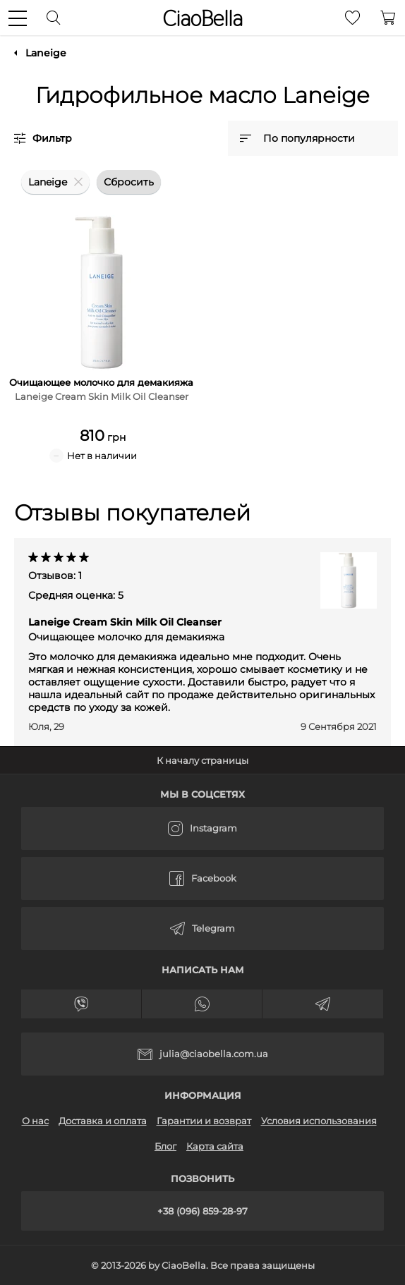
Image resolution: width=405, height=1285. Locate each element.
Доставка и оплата (103, 1120)
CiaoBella (202, 18)
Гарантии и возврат (204, 1120)
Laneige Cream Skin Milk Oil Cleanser (126, 629)
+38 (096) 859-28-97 (202, 1211)
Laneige (45, 53)
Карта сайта (214, 1146)
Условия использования (319, 1120)
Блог (165, 1146)
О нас (35, 1120)
